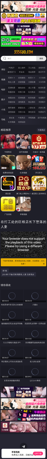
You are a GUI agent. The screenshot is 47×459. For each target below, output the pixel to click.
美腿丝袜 (11, 102)
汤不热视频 (42, 117)
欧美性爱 (41, 87)
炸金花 (21, 72)
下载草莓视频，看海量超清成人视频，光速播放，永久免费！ (24, 262)
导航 (3, 119)
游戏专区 (41, 67)
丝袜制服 (21, 82)
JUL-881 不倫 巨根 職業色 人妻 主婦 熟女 (18, 274)
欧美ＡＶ (31, 77)
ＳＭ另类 (41, 82)
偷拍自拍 (21, 87)
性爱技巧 (41, 112)
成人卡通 (31, 87)
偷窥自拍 (11, 97)
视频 (3, 79)
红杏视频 (11, 122)
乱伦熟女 (31, 92)
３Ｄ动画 (41, 77)
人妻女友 (31, 107)
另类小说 (21, 112)
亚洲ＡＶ (11, 77)
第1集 (5, 270)
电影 (3, 89)
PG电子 (12, 67)
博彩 (3, 69)
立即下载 (37, 453)
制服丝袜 (11, 92)
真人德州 (21, 67)
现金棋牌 (31, 72)
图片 (3, 99)
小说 (3, 109)
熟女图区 (31, 102)
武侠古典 (41, 107)
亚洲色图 (21, 97)
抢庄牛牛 (41, 72)
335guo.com (23, 52)
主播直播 (31, 82)
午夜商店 (21, 117)
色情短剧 (21, 122)
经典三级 (21, 92)
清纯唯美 (21, 102)
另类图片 (41, 102)
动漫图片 (41, 97)
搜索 (41, 58)
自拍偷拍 (21, 77)
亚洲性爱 (11, 87)
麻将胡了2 (12, 72)
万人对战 (31, 67)
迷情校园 (11, 112)
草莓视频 (31, 117)
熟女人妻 (11, 82)
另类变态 (41, 92)
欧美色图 (31, 97)
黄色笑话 (31, 112)
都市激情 (11, 107)
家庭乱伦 (21, 107)
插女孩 (11, 117)
